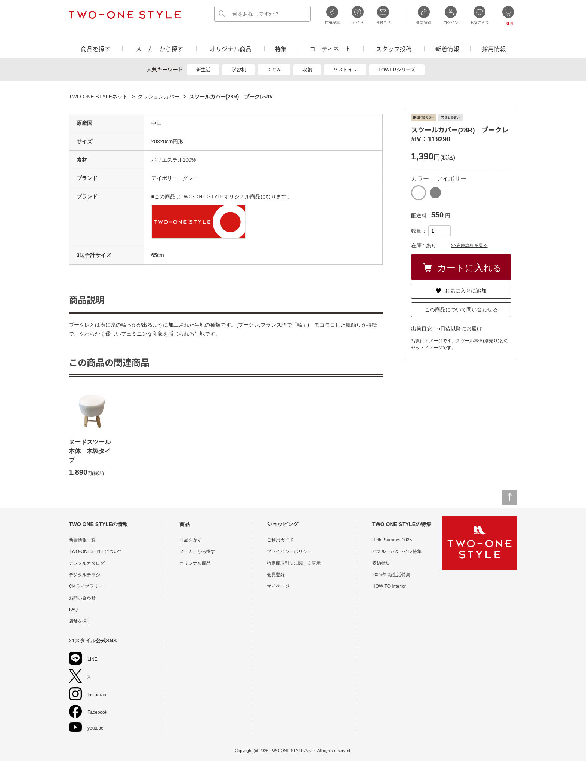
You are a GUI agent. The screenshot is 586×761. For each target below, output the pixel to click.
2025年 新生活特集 (391, 574)
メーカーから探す (159, 48)
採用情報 (494, 48)
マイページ (278, 586)
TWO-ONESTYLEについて (96, 551)
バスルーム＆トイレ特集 (397, 551)
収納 (307, 70)
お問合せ (383, 15)
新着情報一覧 (82, 540)
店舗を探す (80, 621)
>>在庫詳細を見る (469, 245)
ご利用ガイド (280, 540)
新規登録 (423, 15)
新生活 (203, 70)
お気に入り (479, 15)
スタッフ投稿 (393, 48)
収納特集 (381, 563)
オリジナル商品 (231, 48)
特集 (281, 48)
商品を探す (96, 48)
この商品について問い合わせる (461, 309)
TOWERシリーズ (397, 70)
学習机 (238, 70)
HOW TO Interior (389, 586)
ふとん (274, 70)
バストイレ (345, 70)
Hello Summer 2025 (392, 540)
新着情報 (447, 48)
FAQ (73, 609)
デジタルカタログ (87, 563)
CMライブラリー (86, 586)
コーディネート (330, 48)
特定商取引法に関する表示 (294, 563)
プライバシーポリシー (289, 551)
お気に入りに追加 (461, 291)
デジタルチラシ (84, 574)
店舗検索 (332, 15)
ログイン (450, 15)
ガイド (358, 15)
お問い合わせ (82, 597)
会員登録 (276, 574)
